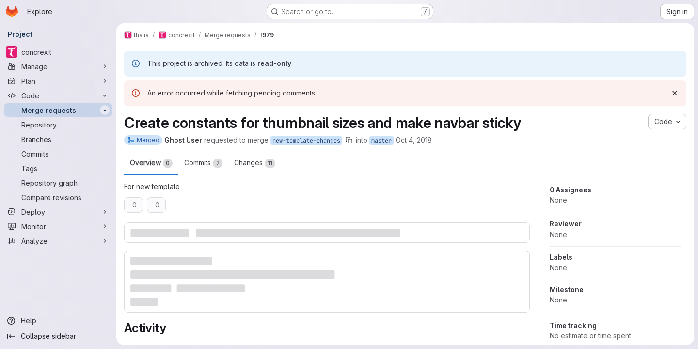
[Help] (58, 321)
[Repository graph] (58, 183)
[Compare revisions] (58, 197)
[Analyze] (58, 241)
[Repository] (58, 124)
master (381, 140)
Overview (151, 163)
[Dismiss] (675, 93)
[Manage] (58, 66)
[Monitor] (58, 226)
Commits (203, 163)
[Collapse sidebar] (58, 336)
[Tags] (58, 168)
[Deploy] (58, 212)
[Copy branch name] (349, 140)
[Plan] (58, 81)
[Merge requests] (58, 110)
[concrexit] (58, 52)
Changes (254, 163)
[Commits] (58, 153)
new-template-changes (306, 140)
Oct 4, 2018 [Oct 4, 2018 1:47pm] (414, 140)
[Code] (58, 95)
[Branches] (58, 139)
